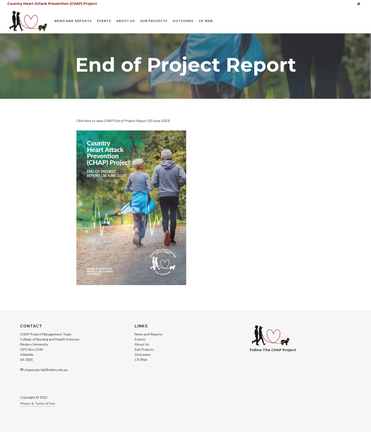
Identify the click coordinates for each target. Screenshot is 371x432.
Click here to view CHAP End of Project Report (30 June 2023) (123, 121)
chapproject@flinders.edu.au (46, 370)
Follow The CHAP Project (273, 350)
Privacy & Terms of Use (37, 403)
